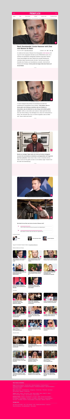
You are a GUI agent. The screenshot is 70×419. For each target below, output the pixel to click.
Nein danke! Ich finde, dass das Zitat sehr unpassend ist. (31, 231)
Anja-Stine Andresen (28, 50)
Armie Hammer (46, 53)
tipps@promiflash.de (33, 244)
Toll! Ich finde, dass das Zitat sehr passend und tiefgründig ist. (32, 227)
